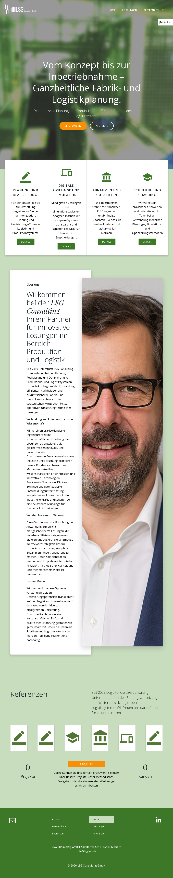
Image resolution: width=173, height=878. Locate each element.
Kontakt (56, 819)
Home (112, 10)
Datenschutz (59, 826)
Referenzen (151, 10)
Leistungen (129, 10)
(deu (165, 10)
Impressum (58, 833)
